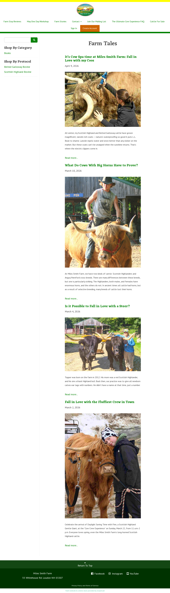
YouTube (132, 573)
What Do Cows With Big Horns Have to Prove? (101, 165)
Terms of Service (92, 586)
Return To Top (85, 564)
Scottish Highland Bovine (17, 71)
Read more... (71, 157)
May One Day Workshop (38, 21)
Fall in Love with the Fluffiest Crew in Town (99, 402)
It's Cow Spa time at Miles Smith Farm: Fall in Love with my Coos (101, 59)
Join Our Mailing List (96, 21)
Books (7, 53)
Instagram (115, 573)
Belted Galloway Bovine (17, 66)
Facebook (98, 573)
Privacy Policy (77, 586)
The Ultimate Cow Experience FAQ (128, 21)
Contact (77, 21)
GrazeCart (101, 591)
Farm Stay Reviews (12, 21)
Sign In (74, 28)
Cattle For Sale (157, 21)
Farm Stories (60, 21)
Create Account (90, 28)
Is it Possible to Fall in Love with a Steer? (97, 306)
